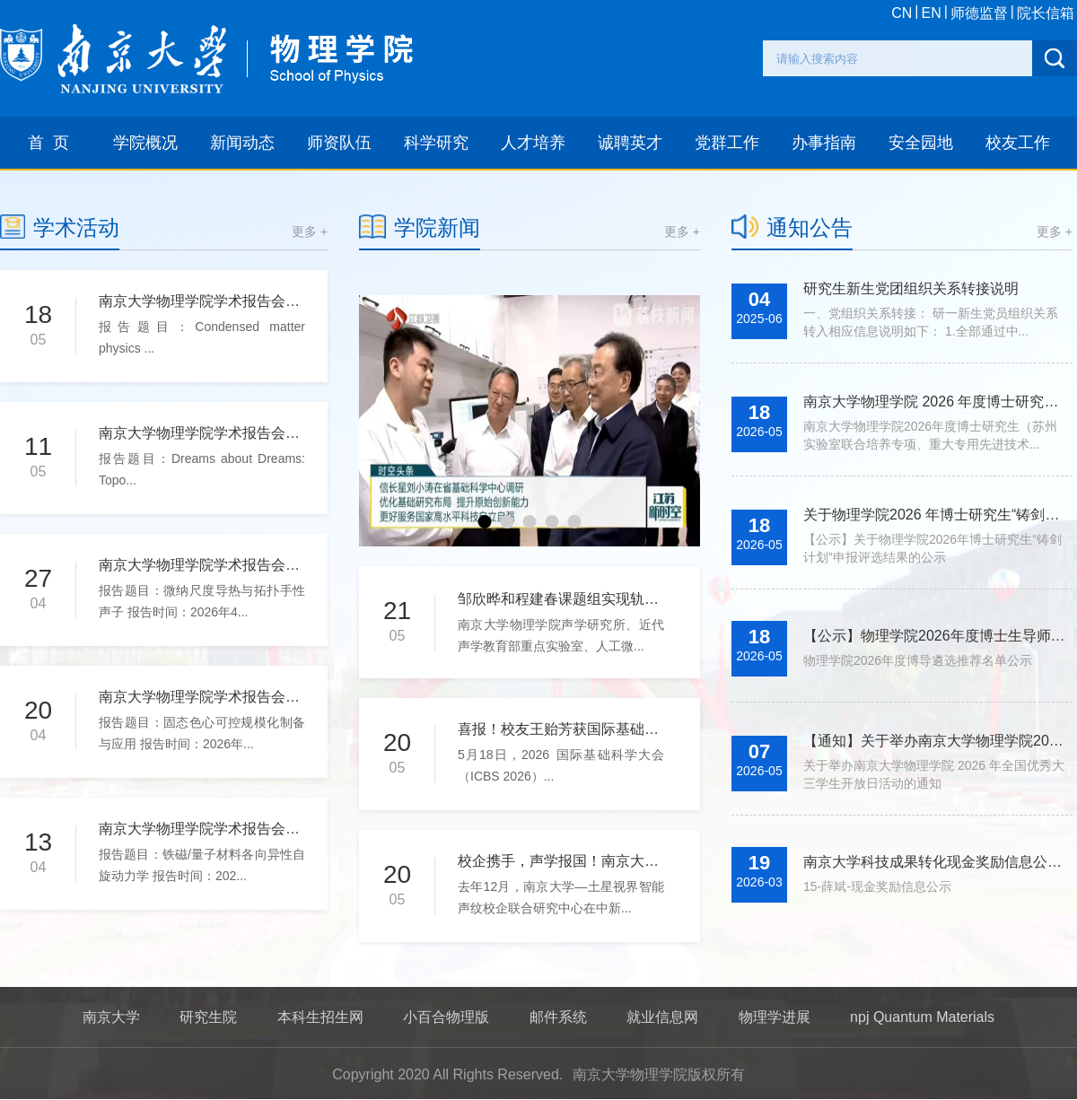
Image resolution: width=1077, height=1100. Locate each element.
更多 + (310, 231)
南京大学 (111, 1017)
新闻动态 (242, 143)
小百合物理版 (446, 1017)
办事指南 (824, 143)
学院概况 (145, 143)
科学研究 (436, 143)
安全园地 (921, 143)
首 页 (48, 143)
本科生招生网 (320, 1017)
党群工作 (727, 143)
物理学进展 (774, 1017)
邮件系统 (558, 1017)
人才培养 (533, 143)
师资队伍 (339, 143)
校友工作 (1017, 143)
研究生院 (208, 1017)
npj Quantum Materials (922, 1017)
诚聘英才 (630, 143)
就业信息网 (662, 1017)
